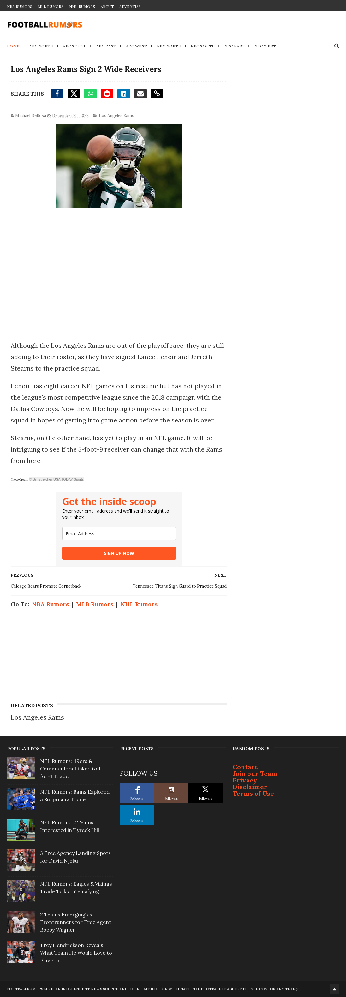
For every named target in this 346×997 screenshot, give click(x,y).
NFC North (169, 46)
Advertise (130, 6)
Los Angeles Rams (116, 115)
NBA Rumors (19, 6)
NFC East (234, 46)
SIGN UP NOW (119, 553)
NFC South (203, 46)
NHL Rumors (82, 6)
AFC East (106, 46)
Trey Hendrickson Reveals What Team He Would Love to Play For (76, 952)
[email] (119, 533)
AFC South (75, 46)
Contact (245, 767)
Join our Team (255, 773)
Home (13, 46)
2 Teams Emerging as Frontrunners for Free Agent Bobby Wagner (75, 922)
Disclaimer (250, 787)
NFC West (265, 46)
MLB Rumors (50, 6)
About (107, 6)
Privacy (245, 780)
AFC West (136, 46)
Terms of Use (253, 793)
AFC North (41, 46)
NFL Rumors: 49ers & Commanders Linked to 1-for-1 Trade (71, 768)
